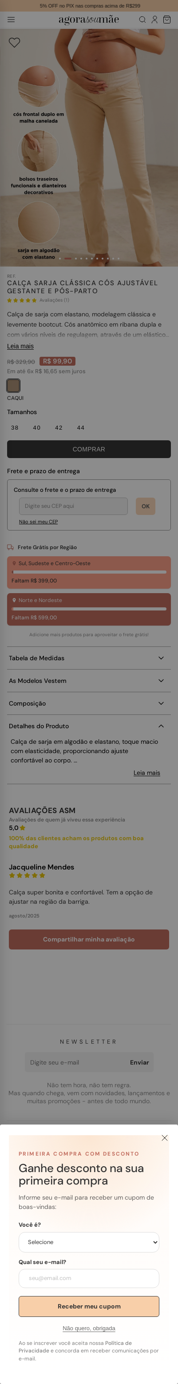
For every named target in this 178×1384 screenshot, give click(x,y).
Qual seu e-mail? (42, 1262)
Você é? (30, 1224)
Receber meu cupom (89, 1306)
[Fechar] (165, 1138)
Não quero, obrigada (89, 1328)
